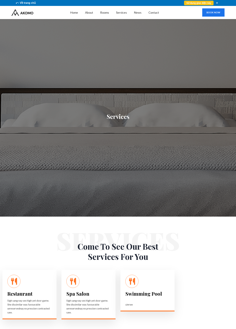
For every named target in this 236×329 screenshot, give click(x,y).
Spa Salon (77, 293)
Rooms (104, 12)
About (89, 12)
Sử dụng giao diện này (199, 3)
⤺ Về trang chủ (26, 2)
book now (213, 12)
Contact (153, 12)
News (137, 12)
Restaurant (19, 293)
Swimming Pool (143, 293)
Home (74, 12)
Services (121, 12)
